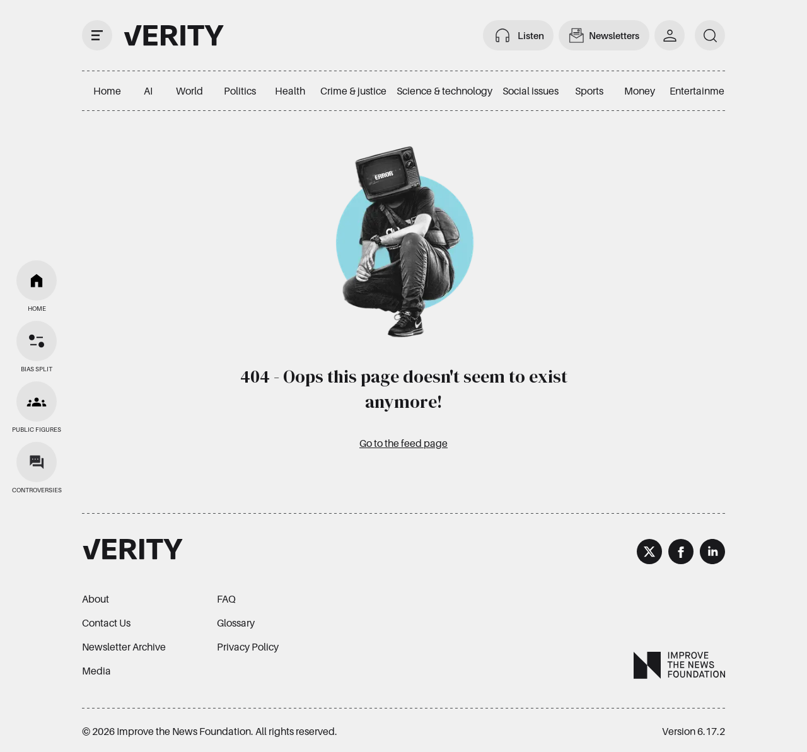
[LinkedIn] (712, 553)
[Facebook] (681, 553)
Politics (240, 90)
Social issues (530, 90)
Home (107, 90)
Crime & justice (353, 90)
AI (148, 90)
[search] (710, 35)
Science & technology (444, 90)
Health (290, 90)
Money (639, 90)
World (189, 90)
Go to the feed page (403, 443)
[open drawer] (97, 35)
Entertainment (701, 90)
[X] (649, 553)
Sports (589, 90)
